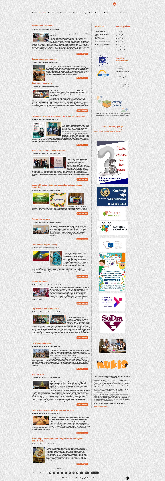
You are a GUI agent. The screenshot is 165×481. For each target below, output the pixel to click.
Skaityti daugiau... (82, 54)
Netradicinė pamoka (41, 219)
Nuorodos (107, 13)
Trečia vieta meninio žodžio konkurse (48, 151)
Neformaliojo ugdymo (122, 71)
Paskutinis (95, 473)
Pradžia (34, 13)
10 (81, 473)
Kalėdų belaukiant (40, 282)
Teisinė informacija (80, 13)
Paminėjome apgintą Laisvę (44, 245)
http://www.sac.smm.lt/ (100, 406)
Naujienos (42, 13)
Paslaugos (98, 13)
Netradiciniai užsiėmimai (43, 26)
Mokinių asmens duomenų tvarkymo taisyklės (107, 131)
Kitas (86, 473)
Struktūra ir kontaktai (64, 13)
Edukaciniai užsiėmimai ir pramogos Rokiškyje (53, 410)
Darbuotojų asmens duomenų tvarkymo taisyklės (108, 130)
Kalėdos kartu (38, 375)
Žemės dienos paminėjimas (44, 59)
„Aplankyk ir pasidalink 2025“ (45, 309)
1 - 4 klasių (119, 66)
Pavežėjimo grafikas (122, 77)
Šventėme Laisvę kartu (42, 84)
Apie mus (51, 13)
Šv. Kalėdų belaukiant (41, 343)
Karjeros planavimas (120, 13)
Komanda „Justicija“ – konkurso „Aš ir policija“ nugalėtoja (58, 116)
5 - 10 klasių (119, 69)
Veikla (91, 13)
